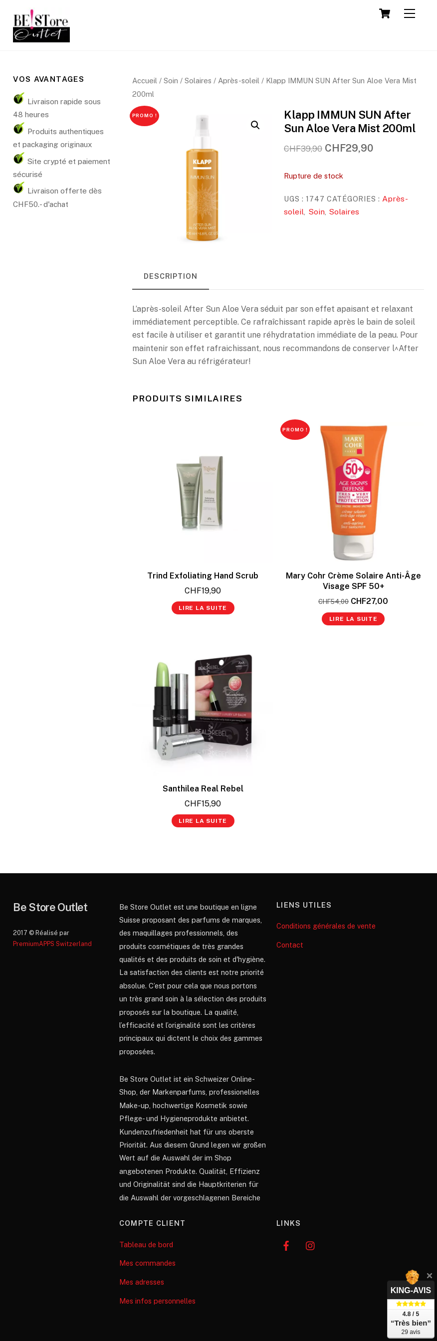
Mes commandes (147, 1263)
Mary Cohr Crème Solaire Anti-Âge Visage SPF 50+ (353, 581)
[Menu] (410, 13)
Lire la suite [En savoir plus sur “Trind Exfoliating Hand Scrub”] (203, 607)
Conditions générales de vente (326, 926)
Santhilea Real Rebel (203, 788)
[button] (255, 125)
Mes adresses (141, 1282)
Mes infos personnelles (157, 1301)
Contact (289, 945)
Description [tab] (171, 276)
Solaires (198, 80)
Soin (171, 80)
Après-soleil (238, 80)
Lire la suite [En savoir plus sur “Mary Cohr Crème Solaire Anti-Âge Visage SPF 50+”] (353, 618)
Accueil (144, 80)
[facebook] (286, 1244)
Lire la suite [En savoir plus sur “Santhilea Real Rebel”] (203, 820)
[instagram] (311, 1244)
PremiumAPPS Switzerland (52, 944)
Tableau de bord (146, 1244)
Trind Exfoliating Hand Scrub (202, 575)
